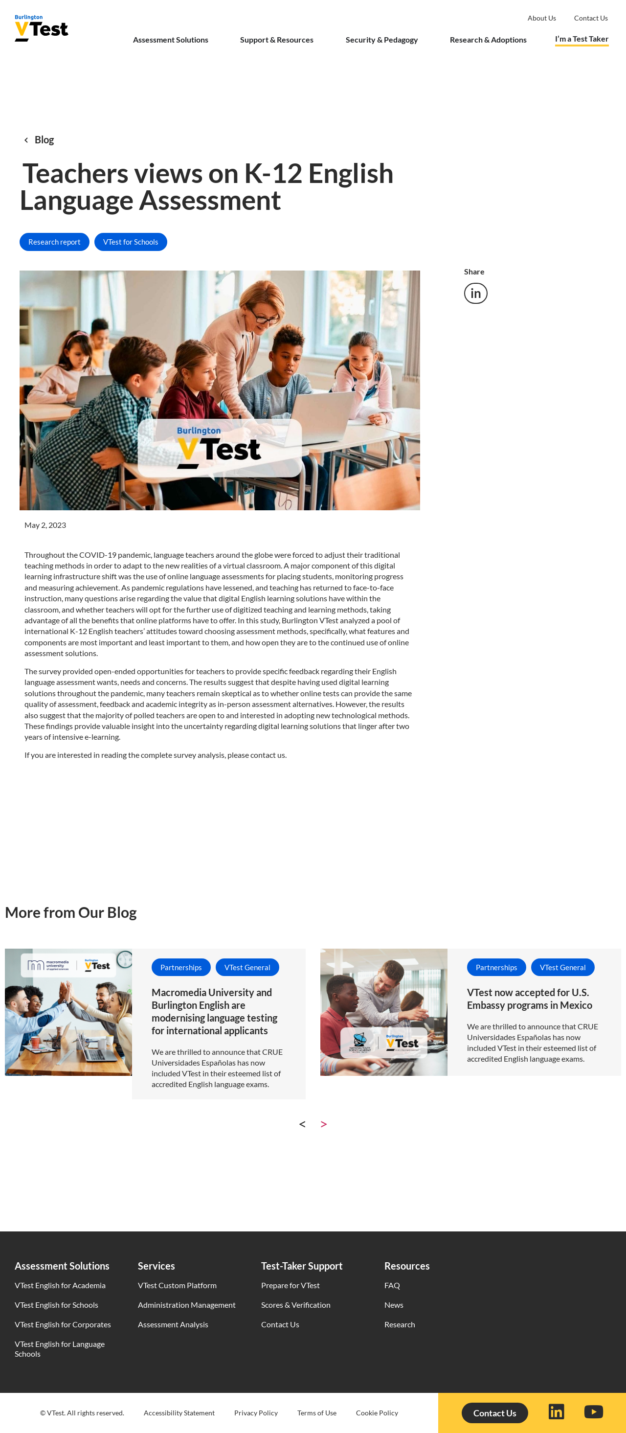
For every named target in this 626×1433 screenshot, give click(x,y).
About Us (542, 18)
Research (399, 1324)
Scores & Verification (296, 1304)
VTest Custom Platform (177, 1285)
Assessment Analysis (173, 1324)
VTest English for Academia (60, 1285)
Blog (44, 139)
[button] (476, 293)
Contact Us (280, 1324)
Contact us (591, 18)
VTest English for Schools (56, 1304)
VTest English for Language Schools (60, 1348)
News (393, 1304)
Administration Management (187, 1304)
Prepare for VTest (290, 1285)
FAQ (392, 1285)
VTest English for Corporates (63, 1324)
